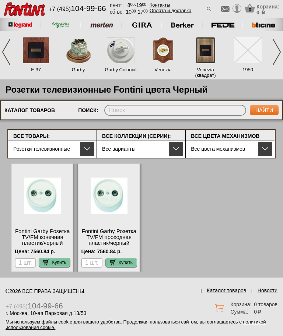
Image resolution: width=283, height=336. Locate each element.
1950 (247, 69)
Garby (78, 69)
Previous (6, 52)
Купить (54, 262)
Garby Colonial (121, 69)
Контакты (160, 5)
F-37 (36, 69)
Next (276, 52)
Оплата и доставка (171, 10)
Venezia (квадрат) (205, 72)
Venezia (162, 69)
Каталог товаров (226, 290)
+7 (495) (77, 9)
